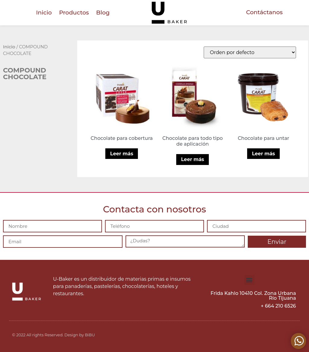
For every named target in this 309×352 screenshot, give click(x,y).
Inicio (44, 12)
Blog (103, 12)
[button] (249, 280)
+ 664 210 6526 (278, 306)
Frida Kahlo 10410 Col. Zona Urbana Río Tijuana (253, 295)
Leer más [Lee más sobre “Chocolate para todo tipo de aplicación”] (192, 159)
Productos (74, 12)
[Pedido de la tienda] (250, 52)
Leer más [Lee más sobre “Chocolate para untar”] (263, 154)
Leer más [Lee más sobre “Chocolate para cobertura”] (121, 154)
